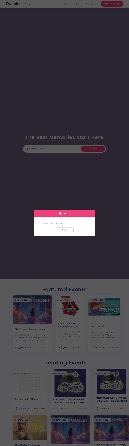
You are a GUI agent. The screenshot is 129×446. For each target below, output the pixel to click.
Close (64, 230)
